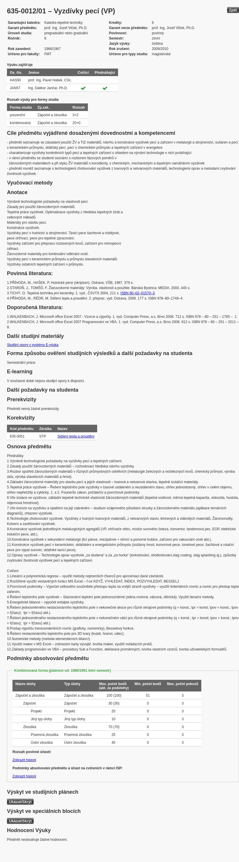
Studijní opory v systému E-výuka (32, 345)
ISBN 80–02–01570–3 (137, 293)
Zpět (233, 10)
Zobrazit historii (24, 760)
